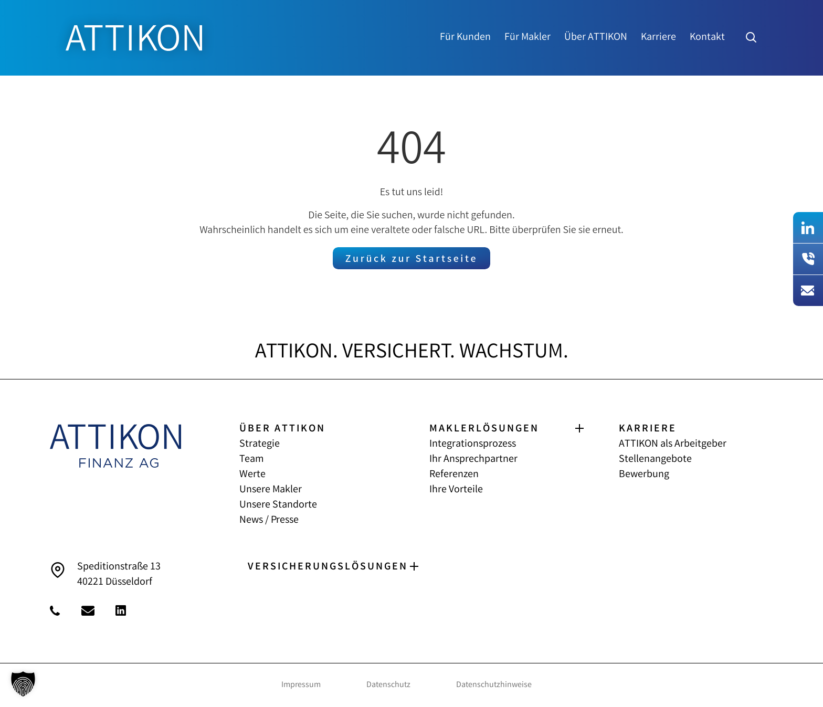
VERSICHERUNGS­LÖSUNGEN (328, 567)
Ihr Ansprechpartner (473, 459)
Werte (252, 474)
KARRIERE (648, 429)
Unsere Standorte (278, 505)
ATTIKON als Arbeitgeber (672, 444)
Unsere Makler (270, 490)
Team (251, 459)
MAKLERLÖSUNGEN (484, 429)
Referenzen (454, 474)
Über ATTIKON (595, 37)
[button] (23, 684)
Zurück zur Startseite (411, 259)
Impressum (301, 685)
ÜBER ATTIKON (282, 429)
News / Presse (269, 520)
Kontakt (707, 37)
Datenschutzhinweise (494, 685)
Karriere (658, 37)
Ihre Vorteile (456, 490)
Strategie (259, 444)
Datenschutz (388, 685)
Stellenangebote (655, 459)
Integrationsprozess (472, 444)
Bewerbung (644, 474)
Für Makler (527, 37)
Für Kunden (465, 37)
